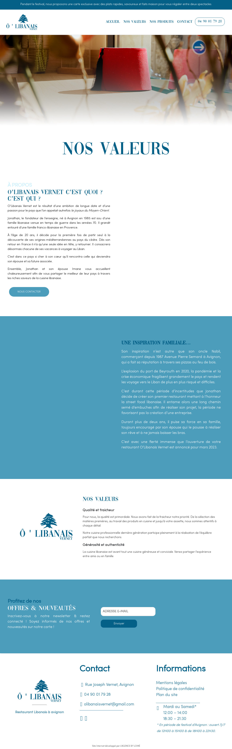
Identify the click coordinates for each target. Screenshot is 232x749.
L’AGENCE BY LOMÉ (130, 746)
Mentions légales (171, 683)
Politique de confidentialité (180, 689)
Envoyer (119, 623)
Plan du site (166, 695)
